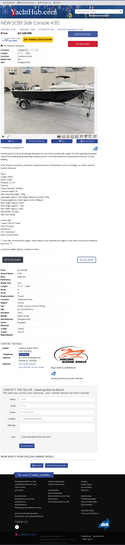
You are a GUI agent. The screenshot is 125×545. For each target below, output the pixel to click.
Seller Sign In (87, 539)
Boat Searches (20, 496)
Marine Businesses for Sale (59, 496)
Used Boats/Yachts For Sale (26, 484)
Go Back (37, 465)
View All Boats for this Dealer (31, 367)
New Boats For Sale (8, 29)
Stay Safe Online (87, 510)
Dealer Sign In (86, 484)
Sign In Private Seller (89, 502)
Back (62, 141)
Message (11, 425)
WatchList (44, 2)
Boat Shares (53, 499)
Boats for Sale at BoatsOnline (26, 513)
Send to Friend (87, 141)
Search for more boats (56, 465)
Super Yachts (20, 487)
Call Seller (83, 43)
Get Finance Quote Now (38, 39)
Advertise (85, 490)
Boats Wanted (86, 505)
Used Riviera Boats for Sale (58, 502)
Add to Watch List (36, 141)
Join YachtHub (86, 487)
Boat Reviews (86, 496)
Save (13, 437)
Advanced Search (99, 15)
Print (11, 141)
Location (11, 418)
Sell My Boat (9, 3)
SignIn (57, 3)
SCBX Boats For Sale (46, 29)
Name (12, 399)
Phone (12, 412)
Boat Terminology (55, 493)
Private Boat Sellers (88, 499)
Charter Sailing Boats (56, 481)
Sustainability (53, 490)
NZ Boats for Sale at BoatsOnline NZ (29, 516)
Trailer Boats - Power (27, 29)
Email (13, 405)
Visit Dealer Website (27, 363)
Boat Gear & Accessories (24, 499)
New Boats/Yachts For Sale (25, 481)
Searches (26, 3)
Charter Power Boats (56, 484)
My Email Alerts (21, 505)
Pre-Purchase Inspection (12, 45)
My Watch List (20, 502)
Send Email (27, 445)
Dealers (84, 481)
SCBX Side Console (70, 29)
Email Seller (83, 34)
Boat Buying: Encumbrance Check (28, 507)
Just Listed (19, 490)
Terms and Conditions (90, 513)
